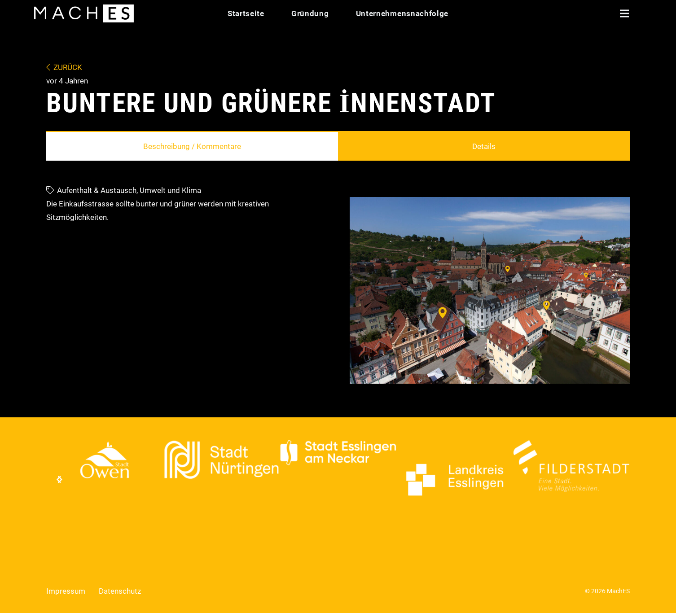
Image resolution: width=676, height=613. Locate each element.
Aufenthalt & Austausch (96, 190)
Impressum (65, 591)
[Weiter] (59, 479)
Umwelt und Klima (170, 190)
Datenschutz (120, 591)
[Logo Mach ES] (84, 13)
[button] (624, 13)
